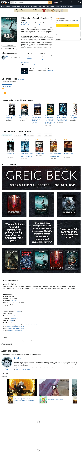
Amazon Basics (25, 6)
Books (57, 6)
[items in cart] (79, 2)
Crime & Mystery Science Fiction (15, 326)
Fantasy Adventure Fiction (15, 330)
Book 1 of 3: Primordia (27, 24)
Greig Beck (26, 22)
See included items (7, 86)
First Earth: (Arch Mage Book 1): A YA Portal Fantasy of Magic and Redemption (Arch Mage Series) (25, 399)
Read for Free (67, 25)
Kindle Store (4, 14)
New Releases (50, 6)
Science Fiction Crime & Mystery (15, 328)
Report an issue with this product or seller (32, 65)
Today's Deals (41, 6)
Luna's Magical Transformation (55, 399)
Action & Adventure (29, 14)
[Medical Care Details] (19, 6)
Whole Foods (71, 6)
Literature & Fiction (19, 14)
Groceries (63, 6)
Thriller (49, 14)
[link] (12, 116)
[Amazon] (5, 2)
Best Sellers (34, 6)
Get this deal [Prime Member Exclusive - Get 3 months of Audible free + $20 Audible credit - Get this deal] (49, 70)
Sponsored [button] (4, 376)
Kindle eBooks (11, 14)
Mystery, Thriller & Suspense (40, 14)
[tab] (7, 84)
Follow (15, 57)
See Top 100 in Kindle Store (33, 325)
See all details (25, 62)
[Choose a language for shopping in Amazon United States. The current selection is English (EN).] (55, 2)
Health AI (8, 6)
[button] (2, 6)
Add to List (58, 39)
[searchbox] (31, 2)
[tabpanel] (41, 92)
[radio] (6, 135)
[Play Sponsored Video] (22, 387)
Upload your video (7, 344)
